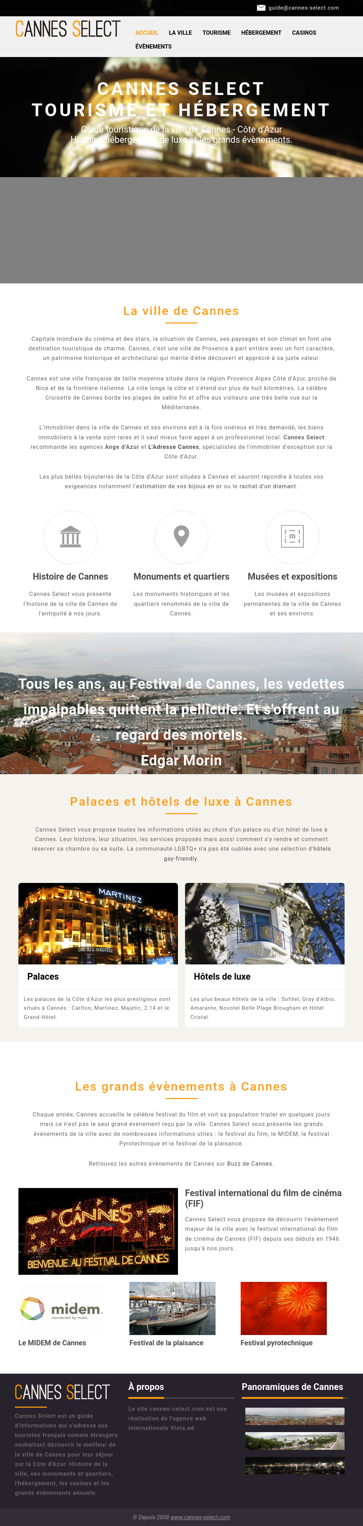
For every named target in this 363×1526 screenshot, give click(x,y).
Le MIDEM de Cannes (52, 1343)
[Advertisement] (181, 230)
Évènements (153, 46)
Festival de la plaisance (166, 1343)
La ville (180, 32)
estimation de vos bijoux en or (179, 486)
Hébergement (261, 32)
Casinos (304, 32)
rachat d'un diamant (268, 486)
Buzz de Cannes (250, 1163)
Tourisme (216, 32)
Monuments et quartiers (182, 576)
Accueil (146, 32)
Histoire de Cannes (70, 576)
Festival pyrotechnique (277, 1343)
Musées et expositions (292, 576)
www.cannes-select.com (200, 1517)
